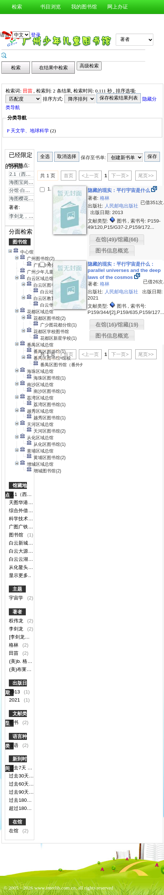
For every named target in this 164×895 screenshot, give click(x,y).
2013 (15, 692)
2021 (15, 700)
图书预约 (84, 21)
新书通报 (17, 21)
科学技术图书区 (26, 518)
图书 (14, 722)
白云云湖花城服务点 (31, 559)
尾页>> (146, 175)
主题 (17, 589)
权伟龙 (17, 620)
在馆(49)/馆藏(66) (116, 239)
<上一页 (90, 175)
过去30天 (19, 776)
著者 (17, 612)
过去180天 (21, 800)
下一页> (120, 175)
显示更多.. (20, 575)
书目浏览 (50, 7)
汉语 (14, 745)
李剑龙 (17, 629)
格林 (14, 645)
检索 (17, 7)
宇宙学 (17, 598)
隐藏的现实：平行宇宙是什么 (119, 190)
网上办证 (117, 7)
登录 (36, 35)
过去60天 (19, 784)
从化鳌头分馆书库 (29, 567)
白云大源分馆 (24, 551)
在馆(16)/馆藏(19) (116, 325)
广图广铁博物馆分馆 (31, 526)
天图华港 (19, 502)
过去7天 (18, 767)
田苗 (14, 653)
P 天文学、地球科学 (28, 130)
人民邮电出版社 (121, 206)
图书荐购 (50, 21)
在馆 (17, 822)
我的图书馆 (84, 7)
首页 (68, 175)
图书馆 (20, 242)
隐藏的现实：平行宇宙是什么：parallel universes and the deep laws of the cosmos (124, 270)
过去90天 (19, 792)
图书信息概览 (112, 251)
